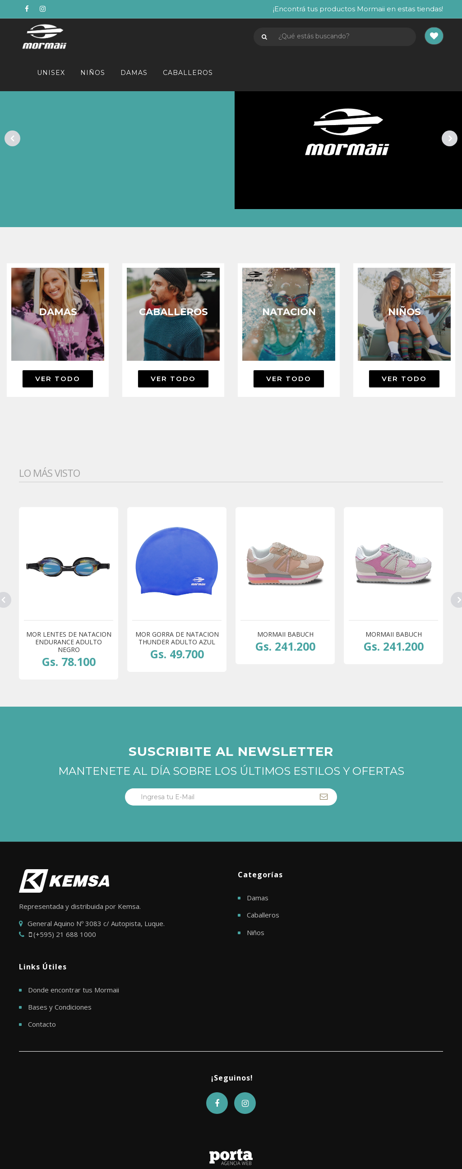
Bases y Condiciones (60, 1006)
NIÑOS (92, 73)
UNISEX (51, 73)
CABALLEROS (188, 73)
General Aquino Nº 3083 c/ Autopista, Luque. (96, 923)
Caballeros (263, 914)
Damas (257, 897)
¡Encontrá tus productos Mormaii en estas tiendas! (358, 9)
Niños (255, 932)
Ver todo (57, 378)
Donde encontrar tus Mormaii (73, 989)
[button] (434, 37)
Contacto (42, 1024)
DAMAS (134, 73)
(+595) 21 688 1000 (62, 934)
